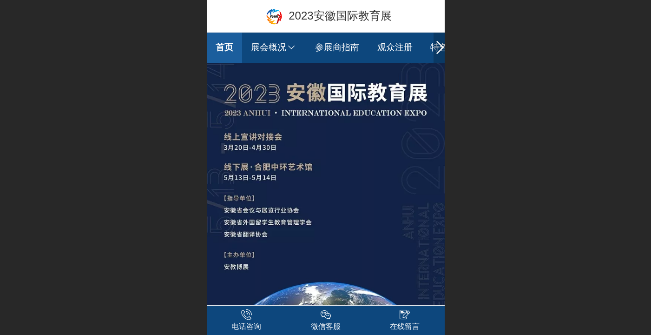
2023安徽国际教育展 (340, 15)
